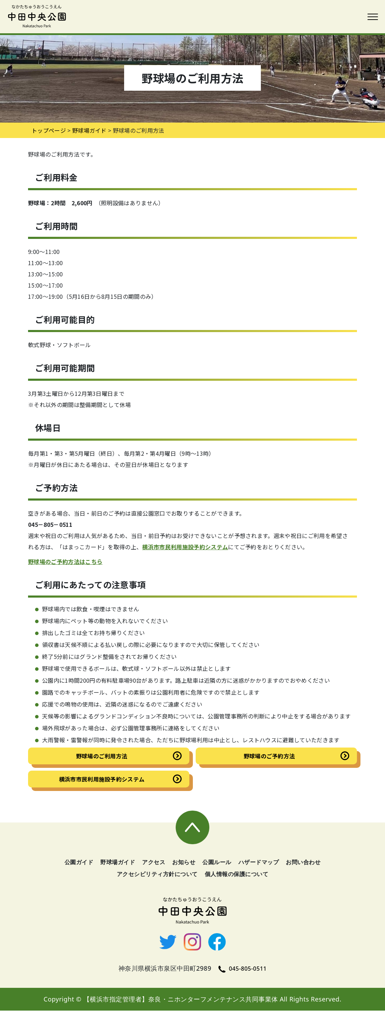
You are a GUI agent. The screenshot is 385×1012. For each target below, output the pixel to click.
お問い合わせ (303, 863)
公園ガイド (79, 863)
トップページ (49, 130)
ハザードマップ (258, 863)
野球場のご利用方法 (102, 756)
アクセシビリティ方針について (157, 875)
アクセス (153, 863)
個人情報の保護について (237, 875)
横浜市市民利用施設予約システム (185, 547)
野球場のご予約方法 (269, 756)
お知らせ (183, 863)
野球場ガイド (89, 130)
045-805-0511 (242, 970)
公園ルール (216, 863)
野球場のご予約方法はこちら (65, 561)
